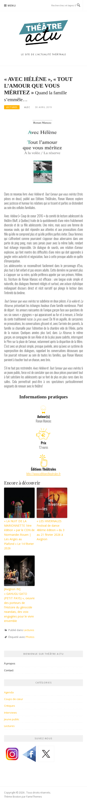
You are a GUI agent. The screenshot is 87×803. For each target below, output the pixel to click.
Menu (12, 5)
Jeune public (11, 719)
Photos (30, 637)
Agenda (9, 692)
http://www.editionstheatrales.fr (43, 473)
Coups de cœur (13, 699)
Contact (8, 670)
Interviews (10, 712)
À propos (9, 663)
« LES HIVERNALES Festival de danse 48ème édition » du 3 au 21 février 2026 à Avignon (50, 530)
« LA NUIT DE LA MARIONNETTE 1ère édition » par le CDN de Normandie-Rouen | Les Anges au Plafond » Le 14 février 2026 (19, 534)
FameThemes (34, 796)
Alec (27, 107)
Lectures (12, 107)
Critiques (9, 706)
